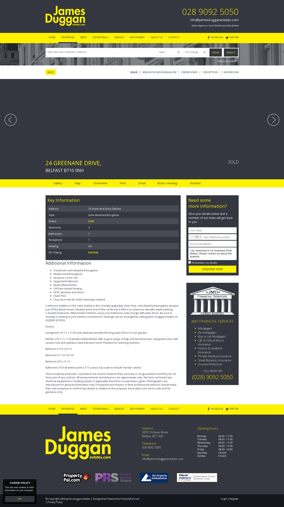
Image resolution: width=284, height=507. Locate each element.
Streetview (100, 183)
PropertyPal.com (130, 498)
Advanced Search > (228, 61)
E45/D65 (93, 252)
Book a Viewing (167, 183)
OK (19, 499)
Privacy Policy (55, 502)
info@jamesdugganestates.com (214, 20)
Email (141, 183)
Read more (10, 493)
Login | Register (230, 498)
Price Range (191, 52)
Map (78, 183)
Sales (162, 52)
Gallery (57, 183)
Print (123, 183)
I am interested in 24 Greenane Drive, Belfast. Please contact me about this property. (212, 253)
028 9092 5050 (210, 11)
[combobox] (195, 237)
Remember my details (204, 262)
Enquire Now (212, 269)
